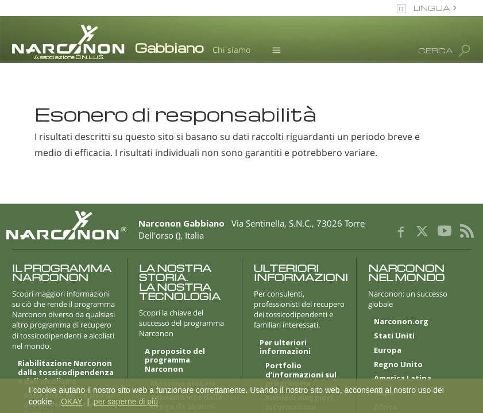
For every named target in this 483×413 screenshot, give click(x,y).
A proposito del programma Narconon (175, 360)
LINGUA (432, 8)
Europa (387, 350)
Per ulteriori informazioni (285, 347)
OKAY (72, 401)
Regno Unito (398, 364)
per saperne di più (126, 401)
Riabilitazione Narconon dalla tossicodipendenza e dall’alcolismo (66, 372)
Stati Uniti (394, 336)
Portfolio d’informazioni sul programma (301, 374)
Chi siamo (231, 49)
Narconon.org (401, 321)
